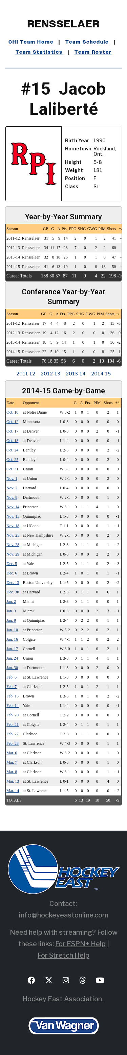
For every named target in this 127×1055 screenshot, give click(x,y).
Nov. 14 (12, 507)
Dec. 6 (11, 573)
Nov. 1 (11, 478)
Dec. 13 (12, 582)
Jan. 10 (12, 630)
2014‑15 (101, 373)
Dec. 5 (11, 563)
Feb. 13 (12, 696)
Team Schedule (87, 42)
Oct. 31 (12, 469)
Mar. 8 (11, 771)
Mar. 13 (12, 781)
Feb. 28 (12, 743)
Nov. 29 (12, 554)
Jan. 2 (11, 601)
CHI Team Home (31, 42)
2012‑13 (50, 373)
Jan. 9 (11, 620)
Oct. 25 (12, 459)
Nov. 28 (12, 544)
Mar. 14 (12, 790)
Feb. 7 (11, 686)
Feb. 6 (11, 677)
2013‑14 (76, 373)
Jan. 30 (12, 667)
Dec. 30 (12, 592)
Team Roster (93, 52)
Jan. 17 (12, 648)
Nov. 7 (11, 488)
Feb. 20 (12, 715)
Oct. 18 (12, 440)
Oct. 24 (12, 450)
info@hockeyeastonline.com (63, 915)
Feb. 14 (12, 705)
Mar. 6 (11, 753)
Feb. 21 (12, 724)
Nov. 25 (12, 535)
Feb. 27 (12, 734)
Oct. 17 (12, 431)
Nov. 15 (12, 516)
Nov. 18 (12, 525)
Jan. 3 (11, 611)
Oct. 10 (12, 412)
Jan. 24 (12, 658)
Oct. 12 (12, 421)
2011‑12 (26, 373)
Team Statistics (39, 52)
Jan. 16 (12, 639)
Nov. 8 (11, 497)
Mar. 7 (11, 762)
